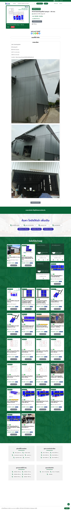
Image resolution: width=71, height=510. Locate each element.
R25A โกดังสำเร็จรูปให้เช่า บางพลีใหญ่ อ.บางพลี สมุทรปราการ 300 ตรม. (41, 302)
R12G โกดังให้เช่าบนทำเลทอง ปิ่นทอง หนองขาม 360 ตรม (28, 326)
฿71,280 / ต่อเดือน (40, 381)
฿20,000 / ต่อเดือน (25, 306)
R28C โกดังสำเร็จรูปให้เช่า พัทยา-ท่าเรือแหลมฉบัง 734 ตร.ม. (27, 258)
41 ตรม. (16, 262)
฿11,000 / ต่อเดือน (11, 381)
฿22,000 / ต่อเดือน (54, 356)
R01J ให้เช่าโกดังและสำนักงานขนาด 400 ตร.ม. (28, 426)
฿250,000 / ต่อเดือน (55, 381)
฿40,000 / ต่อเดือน (11, 432)
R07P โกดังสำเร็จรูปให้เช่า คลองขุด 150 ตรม (12, 401)
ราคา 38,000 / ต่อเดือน (37, 16)
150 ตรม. (31, 306)
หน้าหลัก (14, 3)
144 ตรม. (31, 381)
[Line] (35, 33)
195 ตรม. (45, 406)
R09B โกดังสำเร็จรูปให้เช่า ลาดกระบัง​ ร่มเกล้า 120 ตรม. (42, 326)
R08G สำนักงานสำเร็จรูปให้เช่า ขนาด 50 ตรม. (13, 376)
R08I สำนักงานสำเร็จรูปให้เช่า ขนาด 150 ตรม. (42, 351)
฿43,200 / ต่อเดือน (25, 331)
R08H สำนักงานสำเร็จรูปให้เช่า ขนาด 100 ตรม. (57, 351)
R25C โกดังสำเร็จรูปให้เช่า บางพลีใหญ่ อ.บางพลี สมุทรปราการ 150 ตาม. (27, 302)
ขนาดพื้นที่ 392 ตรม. (36, 18)
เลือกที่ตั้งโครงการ (40, 3)
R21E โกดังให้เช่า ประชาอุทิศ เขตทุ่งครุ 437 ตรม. (13, 326)
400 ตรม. (31, 432)
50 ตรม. (16, 381)
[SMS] (33, 33)
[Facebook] (32, 33)
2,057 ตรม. (61, 381)
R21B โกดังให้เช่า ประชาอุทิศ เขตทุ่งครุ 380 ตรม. (57, 301)
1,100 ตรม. (61, 331)
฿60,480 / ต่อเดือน (54, 407)
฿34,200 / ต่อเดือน (54, 306)
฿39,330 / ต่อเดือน (11, 331)
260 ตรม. (16, 306)
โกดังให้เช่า (46, 3)
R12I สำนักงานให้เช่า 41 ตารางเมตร (13, 257)
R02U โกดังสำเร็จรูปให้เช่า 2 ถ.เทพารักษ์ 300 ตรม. (56, 276)
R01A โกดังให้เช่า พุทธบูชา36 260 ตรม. (13, 301)
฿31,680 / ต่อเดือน (25, 381)
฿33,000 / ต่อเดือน (40, 356)
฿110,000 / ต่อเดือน (55, 331)
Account (61, 0)
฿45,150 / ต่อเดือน (54, 281)
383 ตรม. (16, 356)
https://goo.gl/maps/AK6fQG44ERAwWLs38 (25, 57)
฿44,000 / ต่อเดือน (25, 356)
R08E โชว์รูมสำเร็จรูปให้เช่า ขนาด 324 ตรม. (41, 376)
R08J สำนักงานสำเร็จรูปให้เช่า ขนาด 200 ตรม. (28, 351)
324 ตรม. (45, 381)
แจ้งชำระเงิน (56, 3)
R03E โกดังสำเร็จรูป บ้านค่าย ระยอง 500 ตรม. (57, 401)
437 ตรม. (16, 331)
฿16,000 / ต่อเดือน (40, 331)
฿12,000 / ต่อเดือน (11, 263)
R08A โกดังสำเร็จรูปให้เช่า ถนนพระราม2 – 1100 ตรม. (57, 326)
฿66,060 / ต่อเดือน (25, 263)
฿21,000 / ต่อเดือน (11, 407)
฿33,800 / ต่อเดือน (11, 306)
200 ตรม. (31, 356)
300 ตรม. (60, 281)
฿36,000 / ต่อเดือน (40, 306)
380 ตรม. (60, 306)
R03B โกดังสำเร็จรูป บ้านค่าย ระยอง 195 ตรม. (42, 401)
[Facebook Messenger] (39, 33)
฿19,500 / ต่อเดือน (40, 407)
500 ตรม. (60, 406)
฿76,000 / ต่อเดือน (11, 356)
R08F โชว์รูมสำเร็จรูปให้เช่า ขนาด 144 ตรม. (27, 376)
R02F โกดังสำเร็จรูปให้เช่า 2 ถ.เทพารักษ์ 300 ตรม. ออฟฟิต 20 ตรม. (13, 427)
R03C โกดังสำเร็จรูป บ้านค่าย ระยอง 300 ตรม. (28, 401)
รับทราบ (67, 508)
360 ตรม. (31, 331)
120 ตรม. (45, 331)
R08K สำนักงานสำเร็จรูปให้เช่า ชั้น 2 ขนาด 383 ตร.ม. (13, 351)
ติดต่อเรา (60, 3)
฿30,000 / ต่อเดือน (25, 407)
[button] (57, 284)
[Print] (37, 33)
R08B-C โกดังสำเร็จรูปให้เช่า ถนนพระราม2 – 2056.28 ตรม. (57, 376)
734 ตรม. (31, 262)
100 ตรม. (60, 356)
